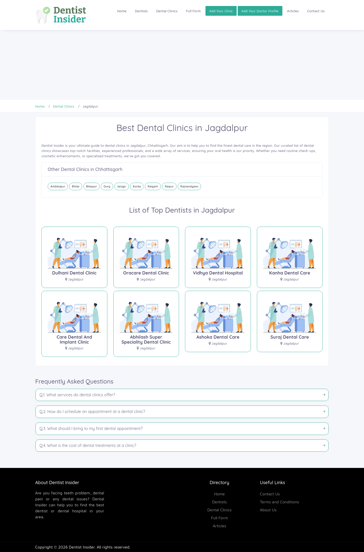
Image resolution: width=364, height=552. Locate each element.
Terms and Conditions (279, 502)
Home (121, 11)
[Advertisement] (150, 65)
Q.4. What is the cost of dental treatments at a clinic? (87, 445)
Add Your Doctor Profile (260, 11)
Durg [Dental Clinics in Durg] (107, 186)
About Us (268, 510)
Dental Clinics (167, 11)
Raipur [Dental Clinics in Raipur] (169, 186)
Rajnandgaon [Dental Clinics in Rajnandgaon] (189, 186)
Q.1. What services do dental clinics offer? (77, 394)
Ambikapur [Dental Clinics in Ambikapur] (57, 186)
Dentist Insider (82, 547)
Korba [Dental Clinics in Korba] (137, 186)
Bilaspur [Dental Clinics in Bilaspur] (91, 186)
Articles (293, 11)
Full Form (193, 11)
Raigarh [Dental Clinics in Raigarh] (153, 186)
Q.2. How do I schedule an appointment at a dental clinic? (92, 411)
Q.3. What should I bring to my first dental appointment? (91, 428)
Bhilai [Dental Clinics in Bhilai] (75, 186)
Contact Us (316, 11)
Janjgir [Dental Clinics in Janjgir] (121, 186)
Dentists (141, 11)
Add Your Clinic (221, 11)
